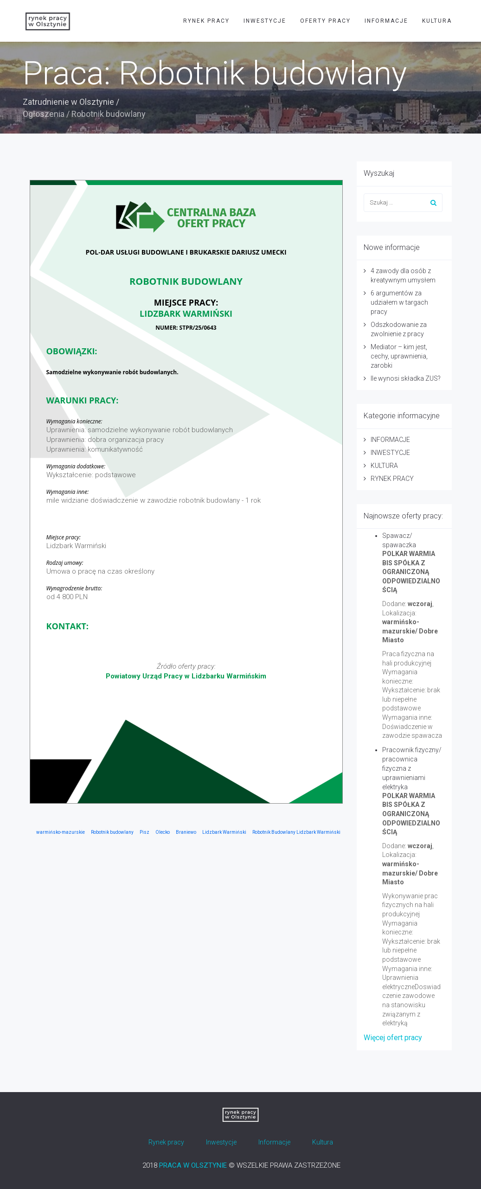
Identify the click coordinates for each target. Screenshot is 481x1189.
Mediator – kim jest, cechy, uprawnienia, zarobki (399, 356)
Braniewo (186, 832)
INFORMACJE (386, 21)
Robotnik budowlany (112, 832)
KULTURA (437, 21)
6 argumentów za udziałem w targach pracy (399, 302)
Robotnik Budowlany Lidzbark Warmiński (296, 832)
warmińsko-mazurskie (60, 832)
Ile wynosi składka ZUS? (406, 378)
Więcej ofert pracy (393, 1037)
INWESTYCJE (265, 21)
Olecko (162, 832)
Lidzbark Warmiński (224, 832)
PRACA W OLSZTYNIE (193, 1165)
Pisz (144, 832)
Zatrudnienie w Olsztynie (68, 102)
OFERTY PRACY (325, 21)
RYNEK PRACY (206, 21)
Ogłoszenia (43, 114)
